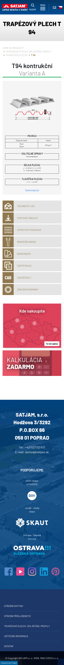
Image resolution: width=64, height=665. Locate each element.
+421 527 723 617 (35, 447)
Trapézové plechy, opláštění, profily (29, 51)
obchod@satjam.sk (37, 452)
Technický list (32, 190)
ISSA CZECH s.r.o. (49, 658)
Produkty (18, 47)
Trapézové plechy (17, 55)
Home (6, 47)
